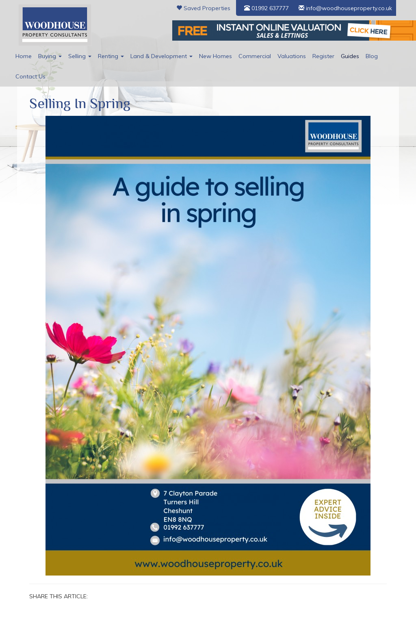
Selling (79, 56)
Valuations (291, 56)
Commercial (254, 56)
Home (23, 56)
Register (323, 56)
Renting (111, 56)
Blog (372, 56)
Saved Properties (203, 8)
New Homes (215, 56)
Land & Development (161, 56)
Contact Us (30, 76)
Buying (50, 56)
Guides (350, 56)
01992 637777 (266, 8)
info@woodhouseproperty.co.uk (345, 8)
